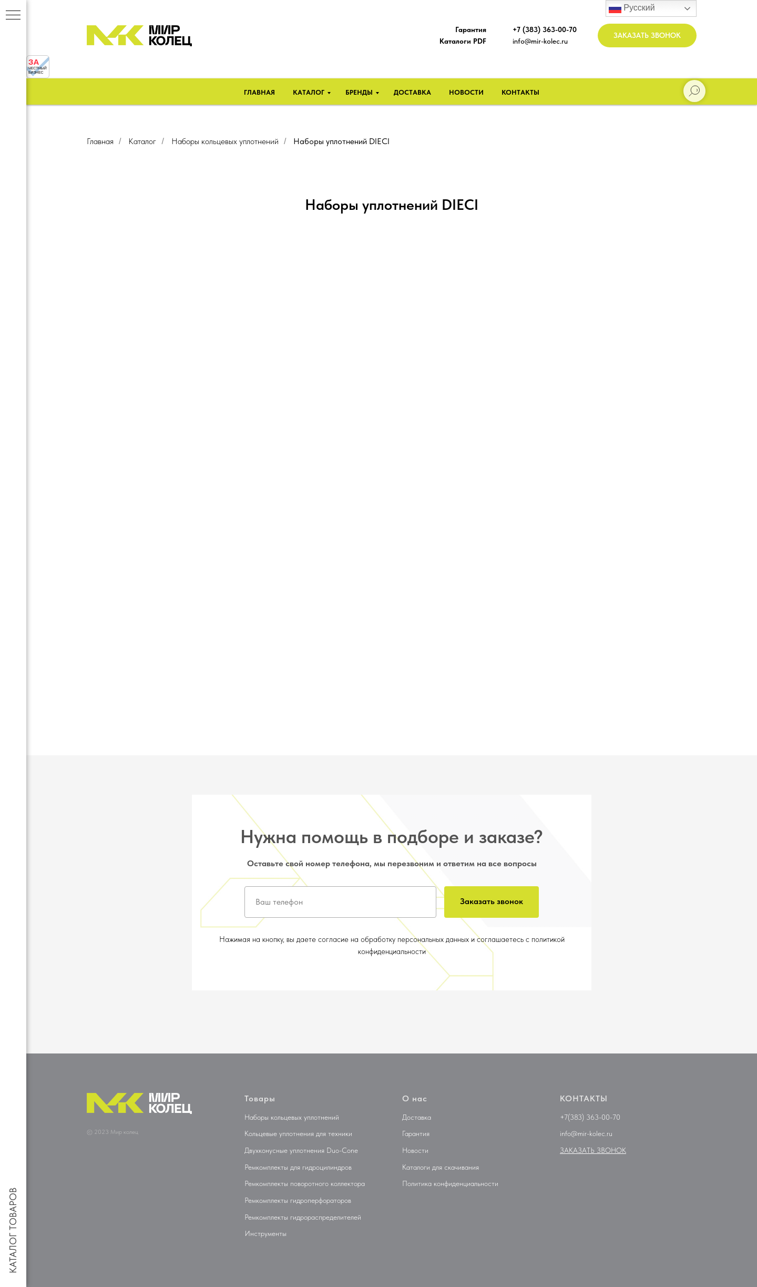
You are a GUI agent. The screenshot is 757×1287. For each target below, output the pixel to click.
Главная (259, 92)
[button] (647, 35)
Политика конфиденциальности (450, 1183)
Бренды (359, 92)
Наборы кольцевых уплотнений (225, 141)
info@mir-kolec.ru (540, 41)
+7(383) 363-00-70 (590, 1117)
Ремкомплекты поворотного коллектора (304, 1183)
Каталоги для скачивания (440, 1167)
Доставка (412, 92)
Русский (632, 8)
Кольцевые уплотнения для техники (298, 1133)
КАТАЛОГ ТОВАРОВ (12, 1230)
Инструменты (265, 1233)
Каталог (308, 92)
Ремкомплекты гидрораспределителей (302, 1217)
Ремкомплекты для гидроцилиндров (298, 1167)
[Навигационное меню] (13, 16)
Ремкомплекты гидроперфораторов (297, 1200)
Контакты (520, 92)
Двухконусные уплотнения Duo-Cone (301, 1150)
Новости (466, 92)
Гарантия (415, 1133)
